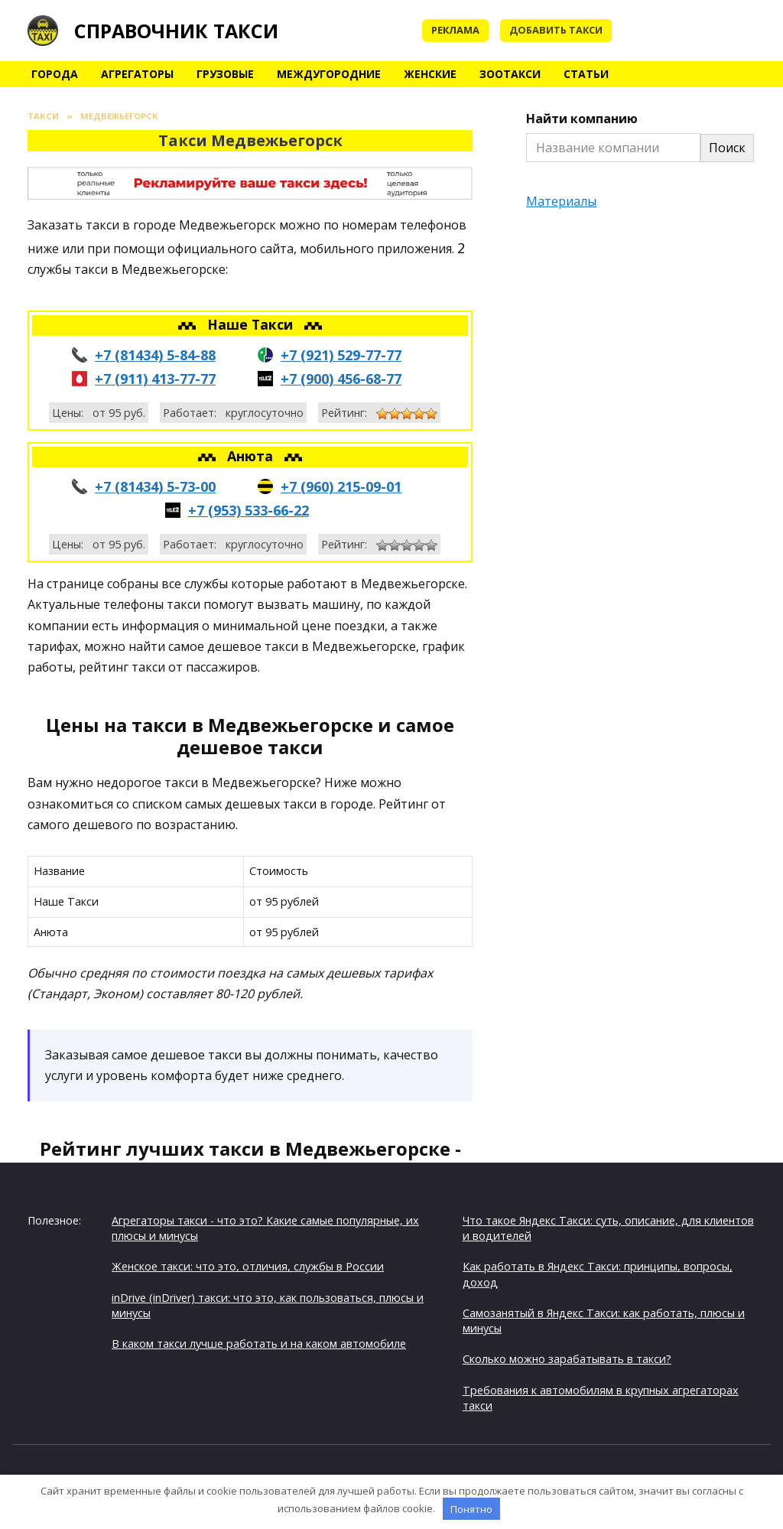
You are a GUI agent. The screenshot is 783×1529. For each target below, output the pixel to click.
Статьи (586, 74)
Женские (430, 74)
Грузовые (225, 74)
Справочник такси (176, 31)
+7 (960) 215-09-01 (341, 486)
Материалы (561, 201)
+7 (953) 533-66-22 (248, 510)
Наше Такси (252, 324)
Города (54, 74)
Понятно (471, 1509)
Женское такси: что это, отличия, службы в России (248, 1266)
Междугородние (329, 74)
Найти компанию (582, 118)
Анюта (252, 456)
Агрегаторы (137, 74)
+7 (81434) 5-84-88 (155, 355)
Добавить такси (556, 30)
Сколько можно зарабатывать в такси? (567, 1359)
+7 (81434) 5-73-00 (155, 486)
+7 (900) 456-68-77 (341, 378)
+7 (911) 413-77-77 (155, 378)
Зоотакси (510, 74)
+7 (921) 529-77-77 (341, 355)
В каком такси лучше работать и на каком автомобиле (259, 1343)
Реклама (455, 30)
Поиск (727, 147)
